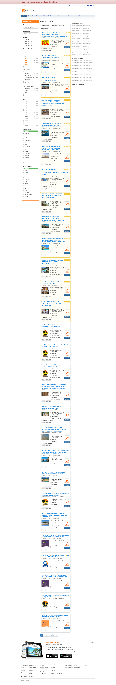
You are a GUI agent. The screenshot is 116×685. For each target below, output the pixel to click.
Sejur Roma (59, 663)
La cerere (30, 94)
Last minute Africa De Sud (77, 25)
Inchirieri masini (32, 672)
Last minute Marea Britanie (77, 43)
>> (56, 635)
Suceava (26, 157)
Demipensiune (30, 75)
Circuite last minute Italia (76, 70)
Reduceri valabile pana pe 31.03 (54, 642)
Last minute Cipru (75, 30)
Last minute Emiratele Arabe (77, 35)
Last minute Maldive (76, 41)
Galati (25, 183)
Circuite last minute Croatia (87, 62)
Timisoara (26, 149)
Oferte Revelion (32, 664)
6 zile (30, 109)
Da (30, 51)
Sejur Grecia (59, 667)
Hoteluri (58, 15)
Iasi (24, 138)
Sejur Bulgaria (53, 670)
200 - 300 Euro (27, 43)
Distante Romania (68, 664)
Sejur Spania (53, 672)
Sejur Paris (53, 666)
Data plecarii (61, 25)
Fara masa (30, 71)
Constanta (26, 146)
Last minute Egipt (86, 33)
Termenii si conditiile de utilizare (26, 682)
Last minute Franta (86, 35)
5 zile (30, 107)
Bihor (25, 174)
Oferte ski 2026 (68, 661)
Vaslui (25, 196)
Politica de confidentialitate (26, 679)
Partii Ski (75, 662)
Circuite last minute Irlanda (87, 68)
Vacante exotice (32, 666)
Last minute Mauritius (86, 43)
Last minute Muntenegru (87, 44)
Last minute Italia (86, 38)
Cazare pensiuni (77, 666)
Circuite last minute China (77, 62)
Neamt (25, 188)
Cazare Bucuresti (43, 672)
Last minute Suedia (86, 52)
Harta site (22, 677)
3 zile (30, 103)
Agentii (80, 15)
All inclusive (30, 79)
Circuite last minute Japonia (88, 70)
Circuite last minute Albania (77, 60)
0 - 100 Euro (27, 39)
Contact (27, 677)
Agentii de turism (25, 672)
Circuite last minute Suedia (77, 80)
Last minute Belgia (86, 26)
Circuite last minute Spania (77, 77)
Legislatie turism (77, 664)
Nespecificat (30, 82)
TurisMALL (86, 15)
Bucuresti (26, 133)
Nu (30, 52)
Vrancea (26, 198)
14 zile (30, 123)
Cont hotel (83, 5)
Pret (50, 28)
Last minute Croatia (75, 31)
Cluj (25, 181)
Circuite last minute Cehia (87, 60)
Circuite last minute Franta (77, 65)
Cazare (54, 15)
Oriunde (26, 131)
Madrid (25, 160)
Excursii (91, 15)
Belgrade (26, 155)
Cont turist (71, 5)
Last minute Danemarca (76, 33)
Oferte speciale (39, 15)
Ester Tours (86, 662)
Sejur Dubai (59, 666)
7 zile (30, 110)
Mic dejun (30, 73)
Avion (30, 92)
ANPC (66, 666)
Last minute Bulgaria (76, 28)
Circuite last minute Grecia (77, 68)
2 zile (30, 101)
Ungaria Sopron (27, 194)
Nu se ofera (30, 88)
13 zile (30, 122)
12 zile (30, 120)
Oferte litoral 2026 (32, 662)
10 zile (30, 116)
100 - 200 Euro (27, 41)
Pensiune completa (30, 77)
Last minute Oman (86, 46)
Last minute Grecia (86, 36)
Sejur (23, 664)
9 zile (30, 114)
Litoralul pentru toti (33, 667)
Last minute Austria (75, 26)
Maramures (26, 187)
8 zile (30, 112)
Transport (76, 15)
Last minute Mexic (75, 44)
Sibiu (25, 144)
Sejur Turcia (59, 670)
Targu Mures (27, 137)
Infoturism (28, 10)
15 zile (30, 125)
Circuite (49, 15)
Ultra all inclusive (30, 81)
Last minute (24, 15)
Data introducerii (44, 28)
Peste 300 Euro (27, 45)
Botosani (26, 175)
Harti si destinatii (68, 662)
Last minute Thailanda (87, 54)
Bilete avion (64, 15)
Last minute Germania (76, 36)
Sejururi (45, 15)
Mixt (30, 95)
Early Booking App (52, 639)
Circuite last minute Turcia (87, 80)
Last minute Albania (86, 25)
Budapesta (26, 153)
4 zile (30, 105)
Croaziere (70, 15)
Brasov (25, 162)
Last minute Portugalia (76, 48)
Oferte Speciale (32, 661)
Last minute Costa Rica (87, 30)
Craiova (25, 148)
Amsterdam (26, 135)
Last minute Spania (75, 52)
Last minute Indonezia (76, 38)
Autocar (30, 90)
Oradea (25, 159)
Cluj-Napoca (27, 140)
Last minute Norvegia (76, 46)
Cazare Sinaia (43, 667)
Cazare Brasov (43, 670)
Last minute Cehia (86, 28)
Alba (25, 170)
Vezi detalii (67, 47)
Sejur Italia (59, 672)
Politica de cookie (24, 683)
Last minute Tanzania (76, 54)
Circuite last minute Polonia (77, 74)
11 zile (30, 118)
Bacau (25, 142)
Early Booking (31, 15)
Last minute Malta (86, 41)
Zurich (25, 151)
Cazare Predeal (43, 669)
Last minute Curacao (86, 31)
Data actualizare (54, 25)
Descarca (52, 653)
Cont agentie (77, 5)
